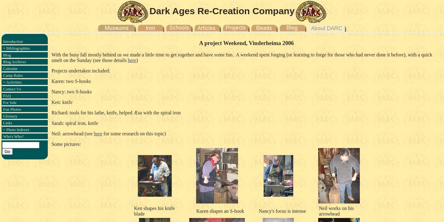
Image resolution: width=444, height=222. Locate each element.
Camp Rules (13, 75)
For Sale (10, 102)
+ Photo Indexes (16, 129)
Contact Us (12, 89)
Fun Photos (12, 109)
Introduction (13, 41)
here (132, 60)
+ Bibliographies (16, 48)
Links (7, 123)
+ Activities (12, 82)
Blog (7, 55)
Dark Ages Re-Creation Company (222, 11)
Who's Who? (13, 136)
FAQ (7, 95)
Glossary (10, 116)
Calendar (10, 68)
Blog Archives (14, 62)
